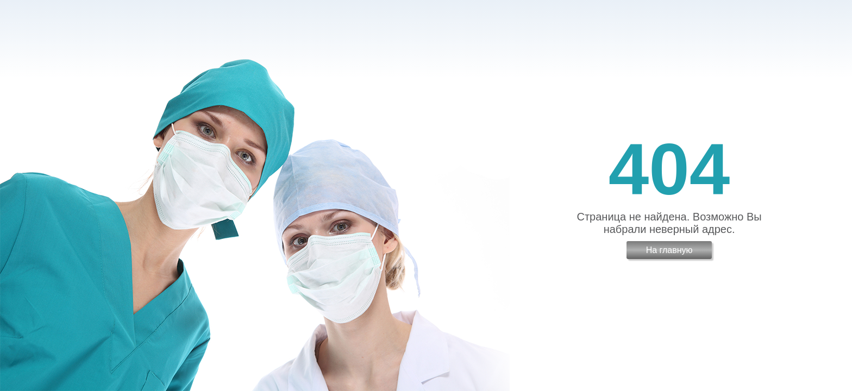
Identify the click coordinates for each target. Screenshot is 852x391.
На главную (669, 250)
